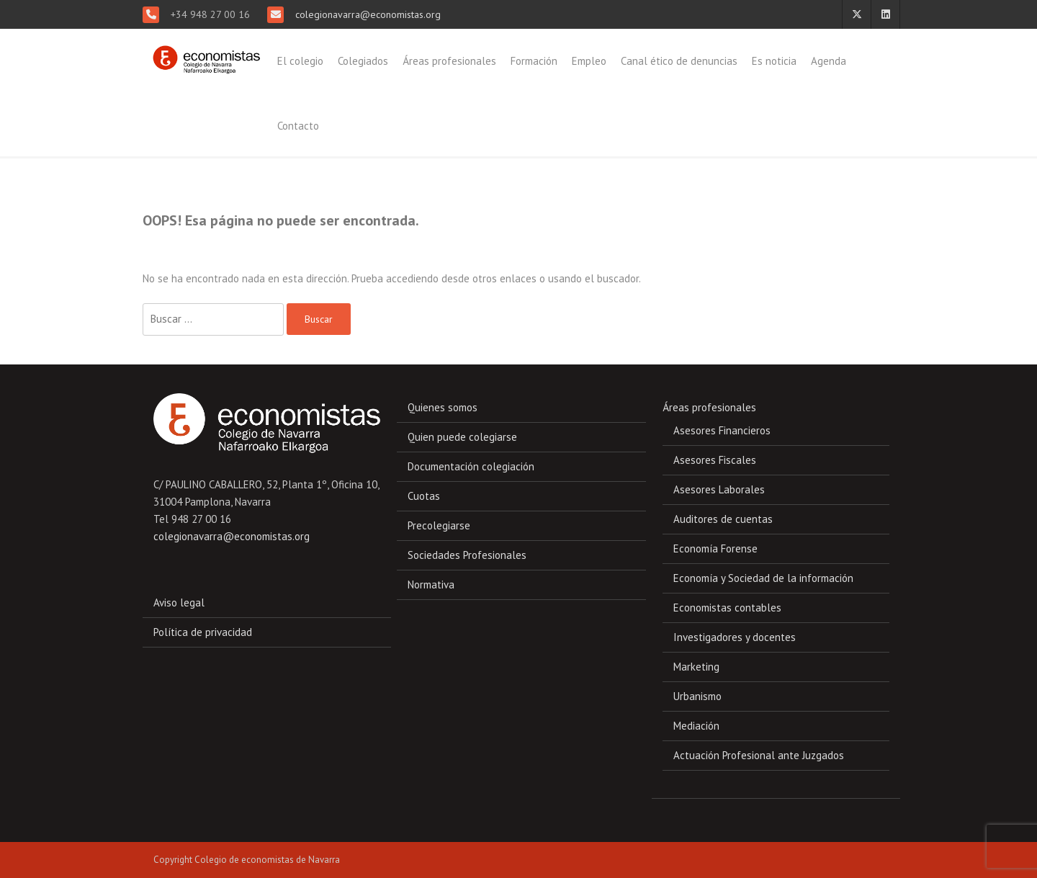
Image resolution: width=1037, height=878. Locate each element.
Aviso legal (179, 602)
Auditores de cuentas (723, 519)
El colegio (300, 61)
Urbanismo (697, 696)
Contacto (298, 126)
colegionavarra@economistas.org (366, 14)
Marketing (696, 666)
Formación (534, 61)
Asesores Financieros (722, 430)
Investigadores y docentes (734, 637)
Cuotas (424, 496)
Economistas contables (727, 607)
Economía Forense (715, 548)
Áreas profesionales (449, 61)
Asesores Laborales (719, 489)
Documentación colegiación (471, 466)
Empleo (589, 61)
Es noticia (774, 61)
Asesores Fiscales (714, 460)
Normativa (431, 584)
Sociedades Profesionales (467, 555)
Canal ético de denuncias (679, 61)
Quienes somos (442, 407)
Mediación (696, 726)
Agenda (828, 61)
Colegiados (363, 61)
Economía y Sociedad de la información (763, 578)
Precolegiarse (439, 525)
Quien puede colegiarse (462, 437)
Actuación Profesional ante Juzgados (758, 755)
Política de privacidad (202, 632)
